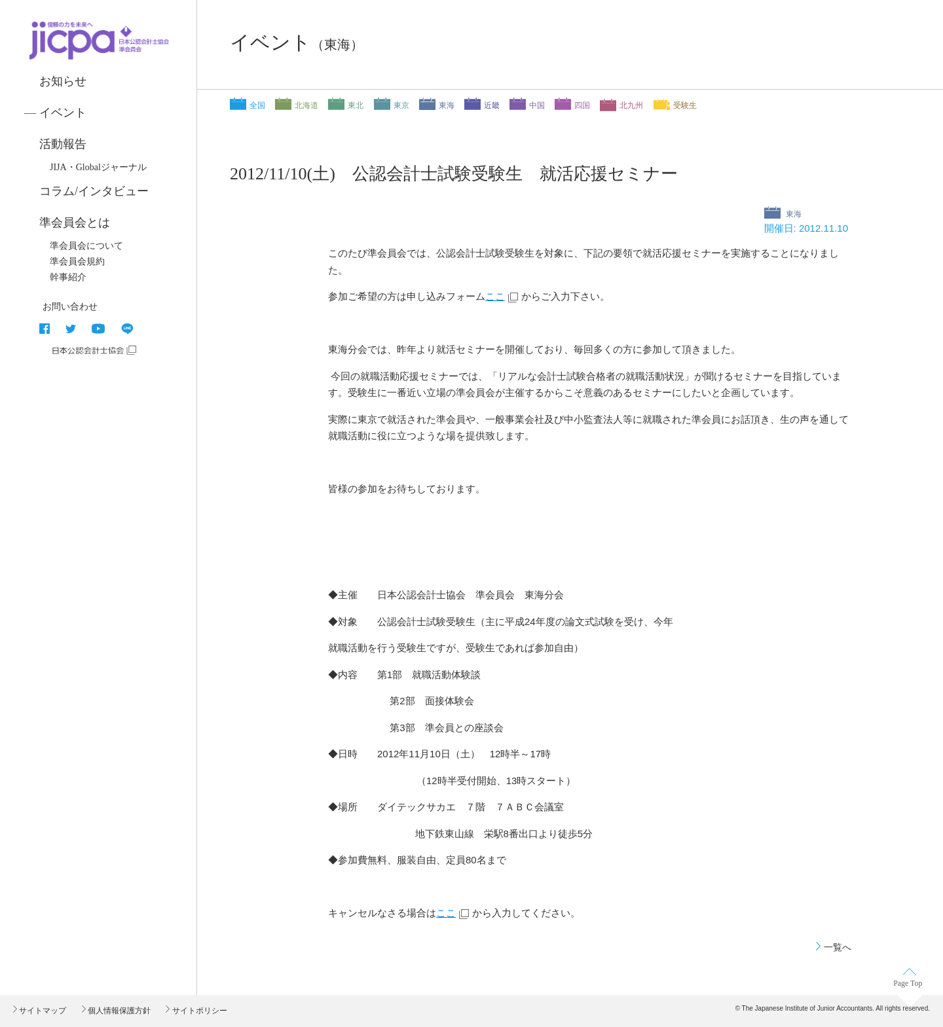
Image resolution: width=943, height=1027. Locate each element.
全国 (257, 105)
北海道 (306, 105)
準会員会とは (74, 222)
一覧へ (837, 947)
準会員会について (86, 246)
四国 (582, 105)
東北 (355, 105)
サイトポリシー (198, 1010)
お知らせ (62, 81)
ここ (495, 296)
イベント (62, 112)
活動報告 (62, 144)
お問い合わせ (70, 306)
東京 (401, 105)
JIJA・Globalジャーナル (98, 167)
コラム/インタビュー (94, 191)
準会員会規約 (77, 261)
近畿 (492, 105)
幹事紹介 (68, 277)
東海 (446, 105)
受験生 (685, 105)
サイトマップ (41, 1010)
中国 (537, 105)
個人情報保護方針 (118, 1010)
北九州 (631, 105)
